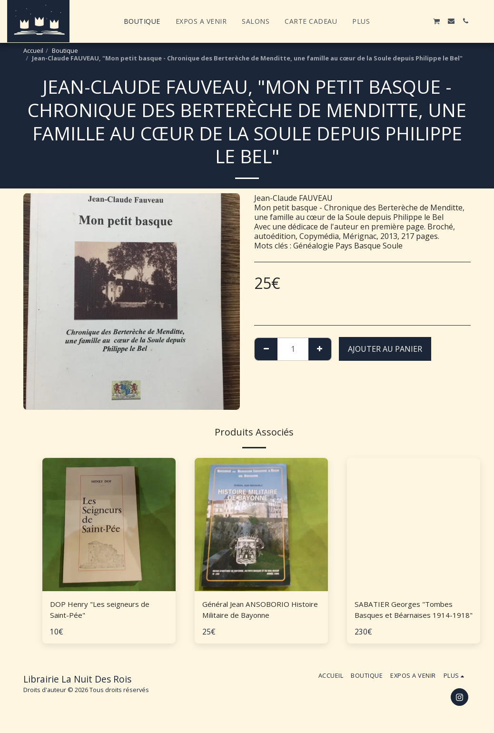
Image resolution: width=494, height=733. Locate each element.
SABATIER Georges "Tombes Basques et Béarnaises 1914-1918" (406, 610)
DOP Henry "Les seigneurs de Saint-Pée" (102, 610)
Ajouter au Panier (385, 349)
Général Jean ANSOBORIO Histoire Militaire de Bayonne (254, 610)
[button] (393, 21)
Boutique (65, 50)
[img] (109, 524)
